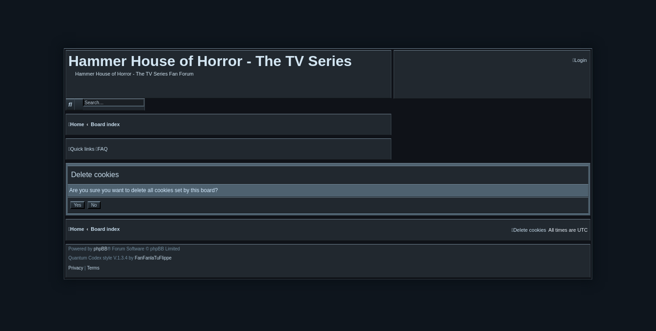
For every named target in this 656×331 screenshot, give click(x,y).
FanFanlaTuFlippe (153, 258)
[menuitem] (580, 60)
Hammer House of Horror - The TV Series (210, 61)
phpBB (101, 249)
